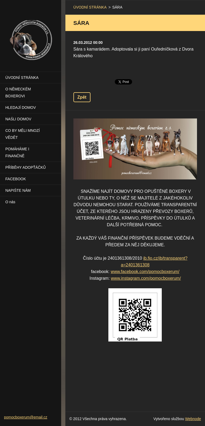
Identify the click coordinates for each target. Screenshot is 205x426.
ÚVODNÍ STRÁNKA (21, 77)
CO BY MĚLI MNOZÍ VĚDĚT (22, 134)
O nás (10, 202)
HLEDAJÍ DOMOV (20, 107)
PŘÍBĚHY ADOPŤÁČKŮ (25, 167)
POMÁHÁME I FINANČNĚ (17, 152)
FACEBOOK (15, 179)
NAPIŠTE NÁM (18, 190)
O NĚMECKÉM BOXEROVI (18, 92)
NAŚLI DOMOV (18, 119)
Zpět (81, 97)
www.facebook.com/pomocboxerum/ (145, 271)
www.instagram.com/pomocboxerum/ (146, 278)
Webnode (193, 419)
